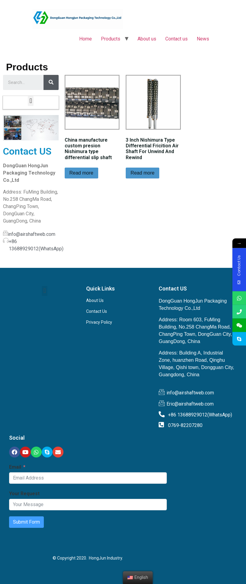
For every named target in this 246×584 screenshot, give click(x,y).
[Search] (51, 82)
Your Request (24, 493)
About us (147, 39)
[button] (31, 101)
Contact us (176, 39)
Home (85, 39)
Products (110, 39)
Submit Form (26, 522)
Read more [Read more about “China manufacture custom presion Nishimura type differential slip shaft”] (81, 172)
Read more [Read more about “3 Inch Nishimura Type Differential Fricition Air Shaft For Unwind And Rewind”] (142, 172)
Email (15, 467)
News (203, 39)
